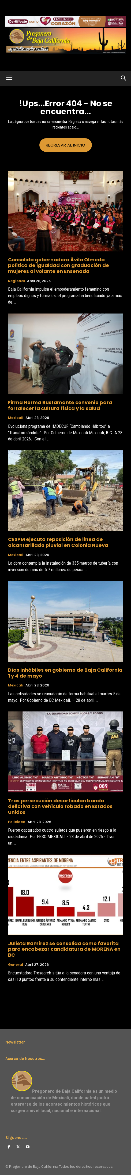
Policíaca (16, 822)
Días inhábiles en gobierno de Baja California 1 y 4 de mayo (65, 673)
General (15, 965)
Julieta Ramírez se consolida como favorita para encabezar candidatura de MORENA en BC (64, 949)
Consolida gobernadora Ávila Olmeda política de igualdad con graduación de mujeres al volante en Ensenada (58, 265)
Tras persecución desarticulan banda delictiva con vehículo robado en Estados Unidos (60, 806)
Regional (16, 281)
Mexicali (15, 418)
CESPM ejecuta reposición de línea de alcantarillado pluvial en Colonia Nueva (58, 542)
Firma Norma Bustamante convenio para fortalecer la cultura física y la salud (60, 405)
